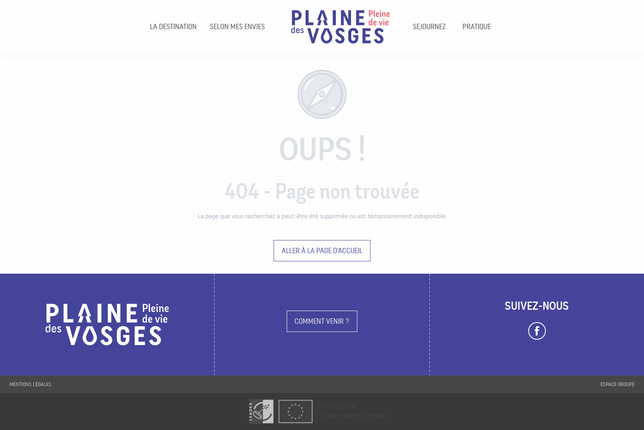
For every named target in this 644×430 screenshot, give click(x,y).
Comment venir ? (321, 321)
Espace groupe (617, 384)
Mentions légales (30, 384)
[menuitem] (173, 26)
